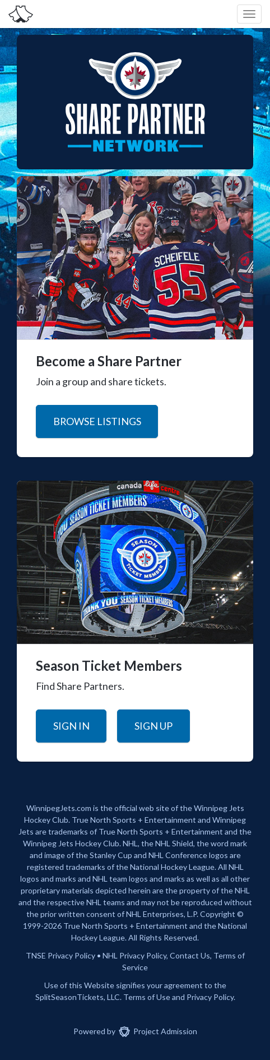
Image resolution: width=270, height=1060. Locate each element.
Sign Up (153, 726)
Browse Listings (97, 421)
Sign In (71, 726)
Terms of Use (146, 997)
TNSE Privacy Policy (60, 955)
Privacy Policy (142, 955)
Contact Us (190, 955)
